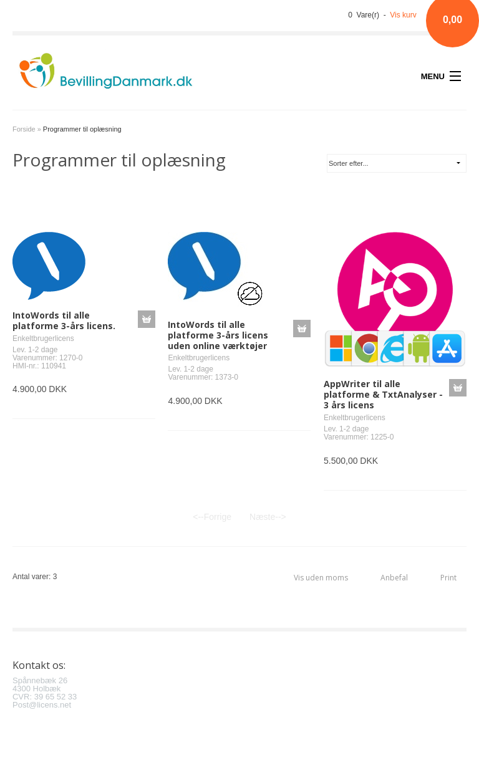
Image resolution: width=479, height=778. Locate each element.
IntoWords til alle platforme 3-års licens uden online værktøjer (218, 335)
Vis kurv (403, 15)
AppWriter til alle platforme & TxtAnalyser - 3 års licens (383, 394)
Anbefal (394, 577)
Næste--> (267, 517)
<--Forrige (212, 517)
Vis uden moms (321, 577)
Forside (24, 129)
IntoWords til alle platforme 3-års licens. (63, 320)
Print (448, 577)
